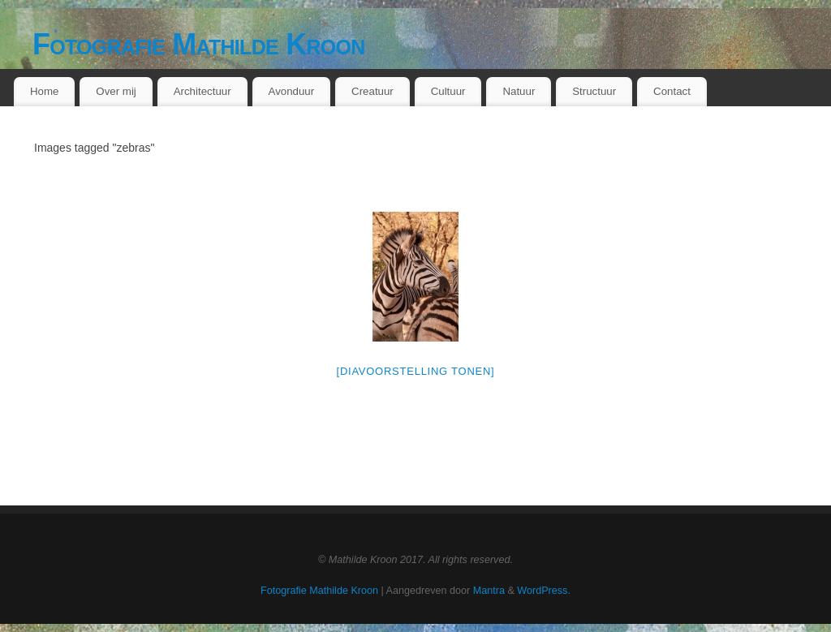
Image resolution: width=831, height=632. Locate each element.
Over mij (116, 91)
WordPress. (544, 590)
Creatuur (372, 91)
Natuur (518, 91)
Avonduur (292, 91)
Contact (672, 91)
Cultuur (448, 91)
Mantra (489, 590)
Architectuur (202, 91)
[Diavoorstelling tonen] (416, 371)
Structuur (594, 91)
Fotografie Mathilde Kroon (198, 44)
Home (44, 91)
